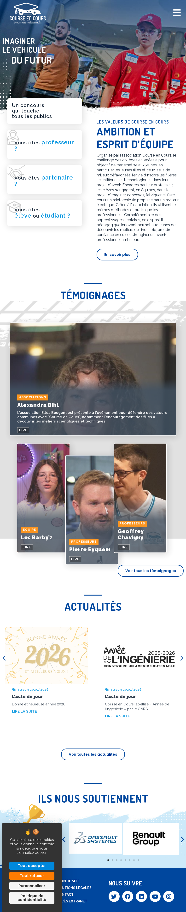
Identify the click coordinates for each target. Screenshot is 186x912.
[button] (63, 839)
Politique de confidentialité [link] (31, 897)
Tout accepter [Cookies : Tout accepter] (32, 865)
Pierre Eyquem (90, 549)
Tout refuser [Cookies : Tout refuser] (32, 875)
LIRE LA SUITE (24, 711)
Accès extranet (72, 901)
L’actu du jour (27, 696)
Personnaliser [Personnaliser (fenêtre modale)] (31, 886)
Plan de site (68, 881)
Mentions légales (74, 888)
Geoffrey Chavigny (131, 534)
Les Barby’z (36, 537)
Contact (65, 894)
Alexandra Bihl (38, 405)
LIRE (23, 430)
